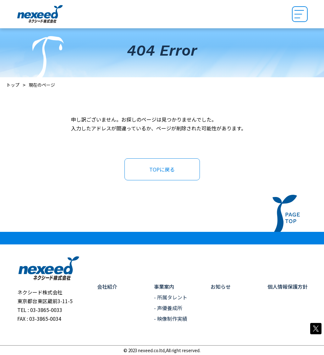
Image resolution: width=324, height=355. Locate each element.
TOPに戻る (162, 169)
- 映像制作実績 (170, 318)
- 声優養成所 (168, 308)
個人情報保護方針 (287, 286)
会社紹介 (107, 286)
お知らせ (221, 286)
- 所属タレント (170, 297)
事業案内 (164, 286)
